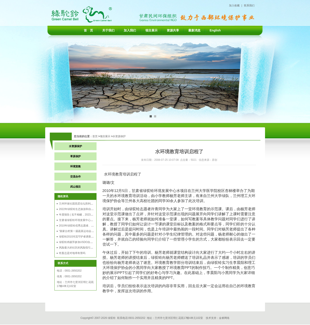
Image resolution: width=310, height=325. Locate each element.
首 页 (88, 30)
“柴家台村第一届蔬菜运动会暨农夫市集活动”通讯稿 (89, 231)
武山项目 (75, 186)
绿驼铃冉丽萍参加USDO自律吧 (77, 242)
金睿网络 (224, 318)
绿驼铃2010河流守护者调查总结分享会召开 (84, 236)
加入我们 (130, 30)
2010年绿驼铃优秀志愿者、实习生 (79, 225)
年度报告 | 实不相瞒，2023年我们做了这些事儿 (86, 214)
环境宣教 (75, 166)
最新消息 (194, 30)
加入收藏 (234, 5)
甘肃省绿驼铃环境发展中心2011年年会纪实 (84, 220)
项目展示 (151, 30)
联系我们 (249, 5)
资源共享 (173, 30)
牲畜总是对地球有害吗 (72, 253)
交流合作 (75, 176)
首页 (95, 136)
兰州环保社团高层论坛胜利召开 (77, 203)
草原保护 (75, 156)
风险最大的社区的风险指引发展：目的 (81, 247)
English (215, 30)
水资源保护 (119, 136)
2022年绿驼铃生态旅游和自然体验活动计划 (84, 209)
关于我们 (108, 30)
